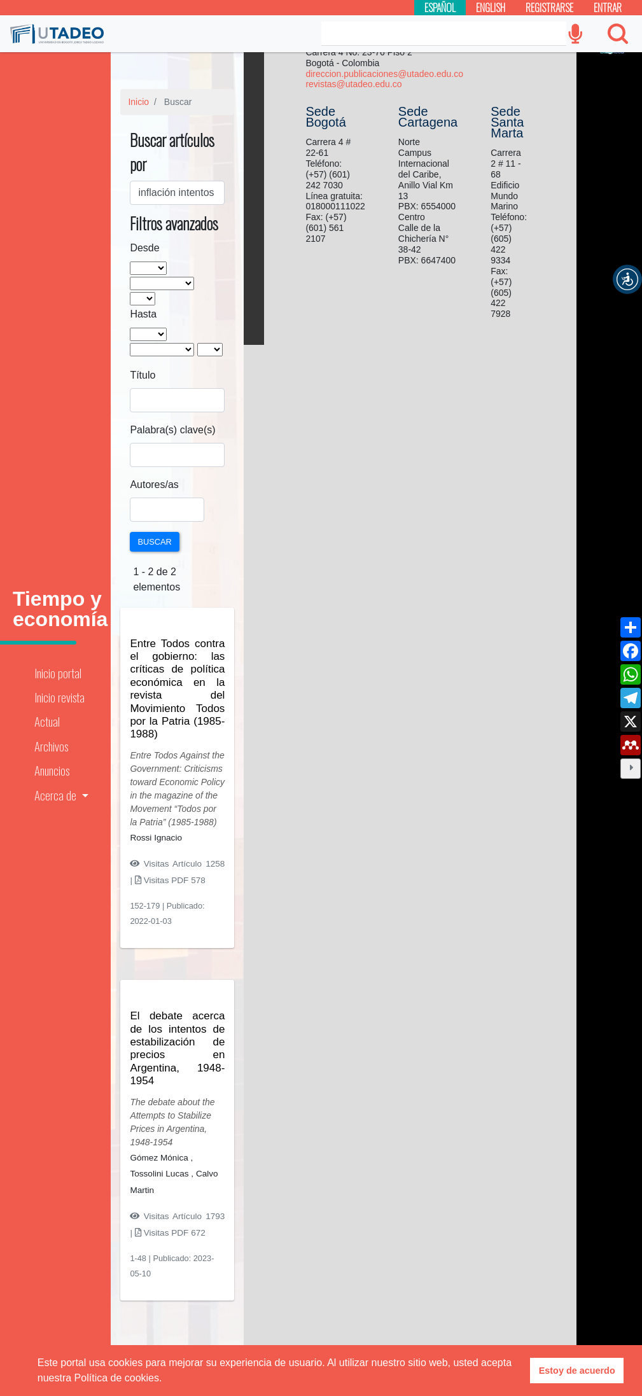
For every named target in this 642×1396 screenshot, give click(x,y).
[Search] (443, 34)
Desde (144, 247)
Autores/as (154, 484)
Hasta (143, 314)
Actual (47, 721)
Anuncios (51, 770)
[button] (627, 279)
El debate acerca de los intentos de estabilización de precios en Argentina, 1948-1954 (177, 1048)
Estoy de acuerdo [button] (577, 1370)
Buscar (154, 542)
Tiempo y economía (60, 609)
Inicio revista (59, 697)
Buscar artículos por (172, 152)
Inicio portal (57, 673)
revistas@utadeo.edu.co (353, 84)
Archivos (51, 746)
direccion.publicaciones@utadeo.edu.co (384, 74)
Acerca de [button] (56, 795)
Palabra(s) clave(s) (172, 429)
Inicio (138, 102)
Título (142, 375)
